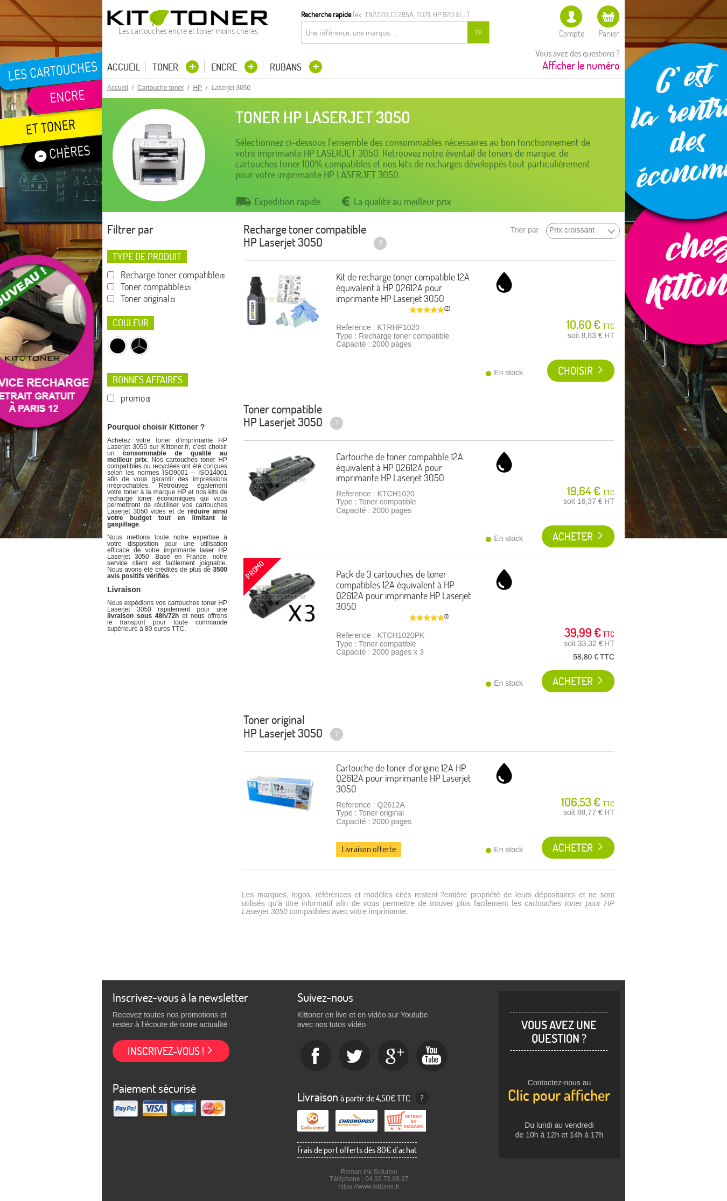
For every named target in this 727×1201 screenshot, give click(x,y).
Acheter (573, 536)
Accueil (123, 67)
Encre (225, 67)
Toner (166, 67)
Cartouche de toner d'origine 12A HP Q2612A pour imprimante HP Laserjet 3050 (403, 779)
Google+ (394, 1056)
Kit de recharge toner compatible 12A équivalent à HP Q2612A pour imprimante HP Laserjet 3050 (403, 288)
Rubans (287, 67)
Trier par (525, 230)
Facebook (316, 1056)
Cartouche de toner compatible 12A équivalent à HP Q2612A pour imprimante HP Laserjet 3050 (399, 467)
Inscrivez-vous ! (166, 1051)
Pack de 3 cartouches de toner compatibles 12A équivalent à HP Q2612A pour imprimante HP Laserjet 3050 (403, 590)
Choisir (575, 370)
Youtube (432, 1056)
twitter (355, 1056)
